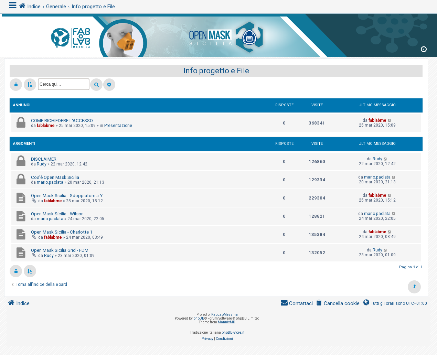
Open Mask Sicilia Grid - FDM (59, 250)
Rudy (41, 164)
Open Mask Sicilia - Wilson (57, 213)
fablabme (46, 125)
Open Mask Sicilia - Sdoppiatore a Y (67, 195)
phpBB (198, 318)
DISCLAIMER (43, 159)
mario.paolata (50, 182)
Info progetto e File (216, 70)
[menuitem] (337, 303)
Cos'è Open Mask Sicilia (55, 177)
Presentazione (118, 125)
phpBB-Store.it (233, 332)
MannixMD (226, 322)
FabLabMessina (224, 314)
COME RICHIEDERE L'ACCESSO (62, 120)
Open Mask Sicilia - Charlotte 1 (61, 232)
